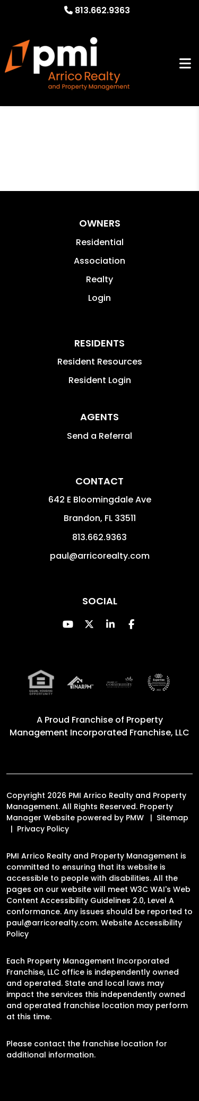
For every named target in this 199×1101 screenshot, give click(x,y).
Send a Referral (99, 436)
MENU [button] (185, 64)
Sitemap (172, 817)
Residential (100, 242)
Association (99, 261)
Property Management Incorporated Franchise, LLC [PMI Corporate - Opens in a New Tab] (99, 726)
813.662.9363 (102, 10)
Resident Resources (99, 362)
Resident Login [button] (99, 380)
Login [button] (99, 298)
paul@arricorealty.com (100, 556)
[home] (67, 63)
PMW (135, 817)
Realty (99, 279)
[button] (67, 624)
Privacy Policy (43, 828)
